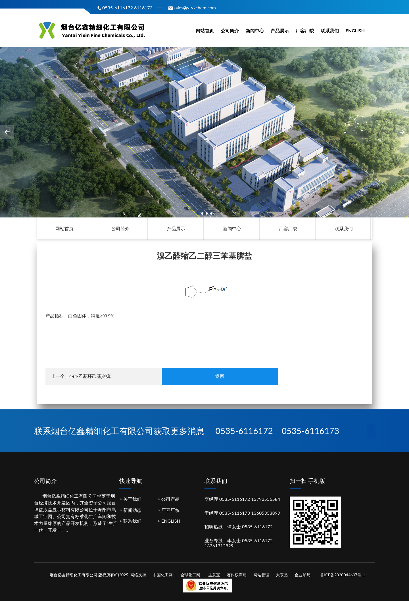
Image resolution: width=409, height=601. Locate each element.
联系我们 (330, 30)
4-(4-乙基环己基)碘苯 (90, 376)
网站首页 (205, 30)
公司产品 (170, 499)
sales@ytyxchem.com (192, 8)
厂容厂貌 (305, 30)
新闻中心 (255, 30)
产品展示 (280, 30)
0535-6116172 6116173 (125, 8)
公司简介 (230, 30)
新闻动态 (132, 510)
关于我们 (132, 499)
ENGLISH (355, 30)
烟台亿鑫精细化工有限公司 (69, 496)
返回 (219, 376)
